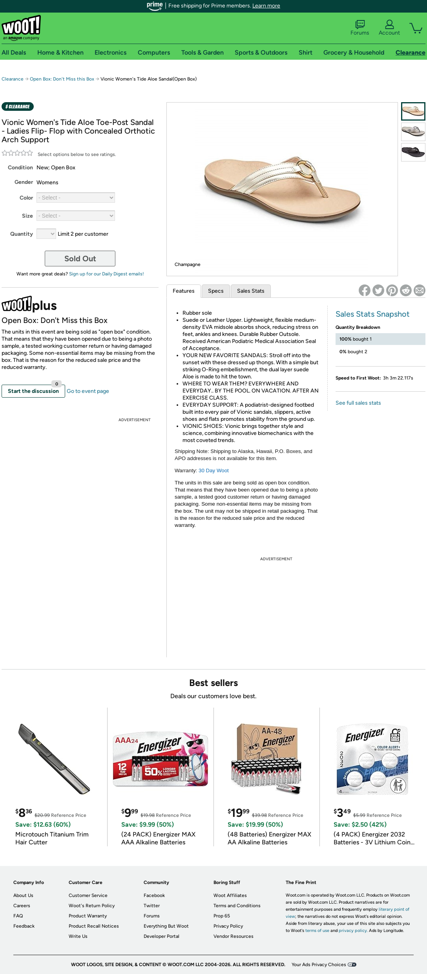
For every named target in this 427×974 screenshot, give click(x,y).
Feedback (24, 926)
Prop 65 (222, 916)
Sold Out (80, 258)
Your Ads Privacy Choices (319, 964)
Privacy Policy (228, 926)
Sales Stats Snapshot (373, 314)
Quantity (21, 234)
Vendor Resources (234, 936)
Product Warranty (88, 916)
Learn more (266, 5)
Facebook (154, 895)
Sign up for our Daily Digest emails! (106, 274)
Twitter (152, 905)
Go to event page (88, 391)
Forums (359, 28)
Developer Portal (161, 936)
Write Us (78, 936)
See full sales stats (358, 403)
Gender (24, 182)
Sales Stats (251, 291)
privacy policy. (353, 930)
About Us (23, 895)
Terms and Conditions (237, 905)
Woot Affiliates (230, 895)
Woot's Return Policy (92, 905)
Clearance (13, 79)
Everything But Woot (166, 926)
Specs (216, 291)
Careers (21, 905)
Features (184, 291)
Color (26, 197)
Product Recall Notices (94, 926)
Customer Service (88, 895)
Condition (20, 167)
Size (27, 216)
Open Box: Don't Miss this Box (62, 79)
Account (389, 28)
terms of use (317, 930)
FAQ (18, 916)
